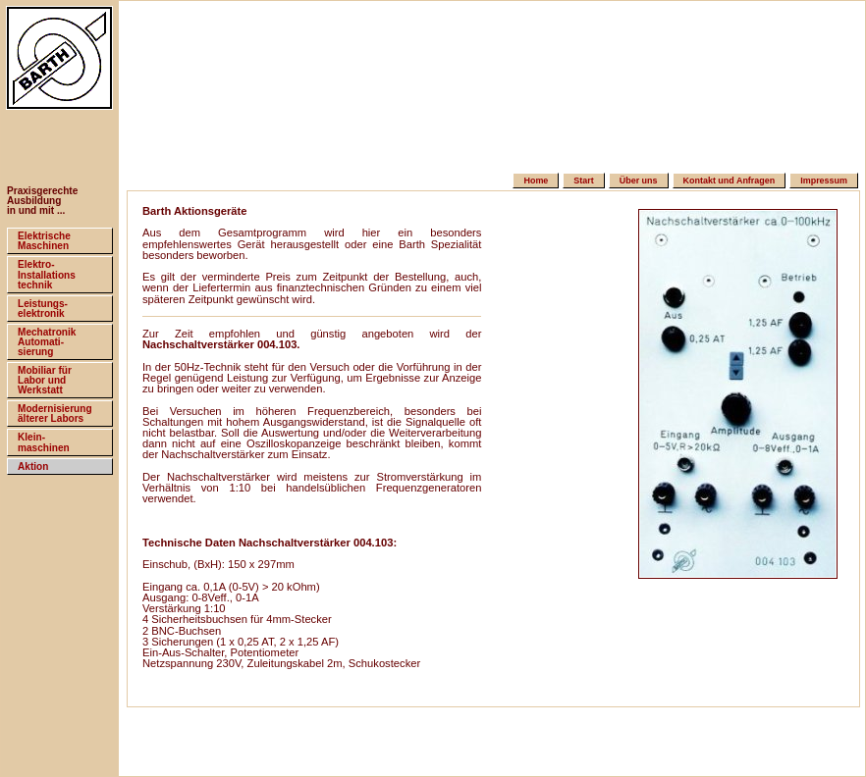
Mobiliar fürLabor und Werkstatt (45, 380)
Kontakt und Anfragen (729, 180)
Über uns (639, 180)
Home (535, 180)
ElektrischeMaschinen (44, 241)
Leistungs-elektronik (43, 308)
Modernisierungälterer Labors (55, 413)
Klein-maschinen (44, 442)
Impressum (823, 180)
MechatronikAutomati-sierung (47, 342)
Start (583, 180)
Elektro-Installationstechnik (47, 274)
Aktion (33, 466)
